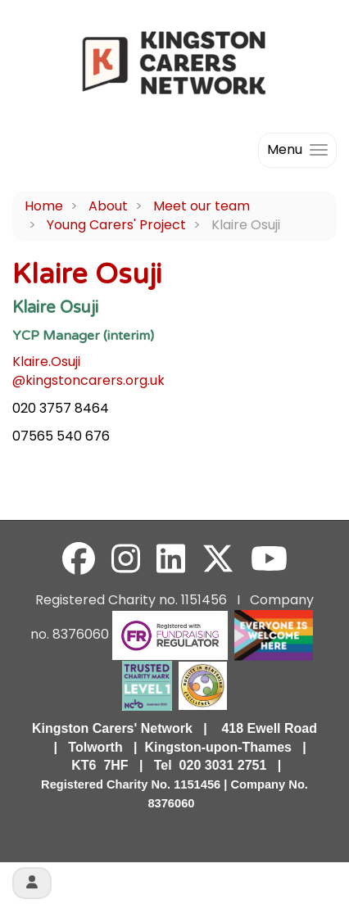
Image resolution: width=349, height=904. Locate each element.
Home (44, 206)
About (108, 206)
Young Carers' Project (116, 224)
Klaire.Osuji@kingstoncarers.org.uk (88, 371)
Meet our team (201, 206)
